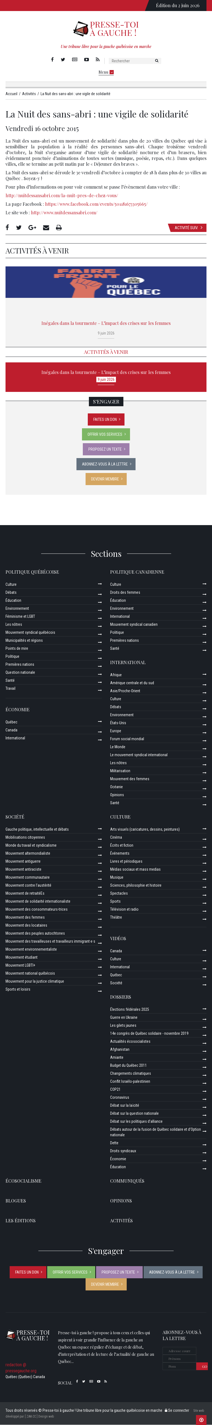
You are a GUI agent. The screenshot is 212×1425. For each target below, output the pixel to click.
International (15, 738)
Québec (11, 722)
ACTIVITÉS (121, 1221)
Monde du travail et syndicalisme (31, 845)
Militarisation (120, 771)
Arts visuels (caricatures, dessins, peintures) (145, 829)
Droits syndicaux (123, 1151)
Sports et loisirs (18, 989)
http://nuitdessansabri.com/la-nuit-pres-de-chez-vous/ (62, 196)
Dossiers (120, 997)
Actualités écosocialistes (130, 1041)
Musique (116, 877)
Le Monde (117, 747)
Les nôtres (14, 624)
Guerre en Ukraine (123, 1017)
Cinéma (116, 837)
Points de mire (17, 648)
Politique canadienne (137, 572)
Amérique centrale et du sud (132, 683)
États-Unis (118, 723)
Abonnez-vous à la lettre (105, 464)
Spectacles (119, 893)
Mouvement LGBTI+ (20, 965)
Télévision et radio (124, 909)
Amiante (116, 1057)
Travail (10, 688)
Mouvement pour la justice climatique (35, 981)
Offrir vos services (105, 434)
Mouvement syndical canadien (134, 624)
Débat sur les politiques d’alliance (136, 1121)
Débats (11, 592)
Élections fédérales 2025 (129, 1009)
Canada (11, 730)
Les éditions (21, 1221)
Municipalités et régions (24, 640)
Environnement (17, 608)
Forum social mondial (127, 739)
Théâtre (116, 917)
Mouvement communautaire (28, 877)
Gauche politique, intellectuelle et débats (37, 829)
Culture (11, 584)
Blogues (16, 1201)
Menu (106, 72)
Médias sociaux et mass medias (135, 869)
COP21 (115, 1089)
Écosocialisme (23, 1181)
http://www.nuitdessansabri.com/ (64, 213)
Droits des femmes (125, 592)
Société (15, 817)
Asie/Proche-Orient (125, 691)
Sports (115, 901)
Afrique (116, 675)
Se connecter (177, 1410)
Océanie (116, 787)
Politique (12, 656)
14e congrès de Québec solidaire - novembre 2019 (149, 1033)
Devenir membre (105, 479)
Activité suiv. (188, 228)
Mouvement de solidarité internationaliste (38, 901)
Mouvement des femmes (129, 779)
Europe (115, 731)
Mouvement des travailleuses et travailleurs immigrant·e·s (50, 941)
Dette (114, 1143)
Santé (10, 680)
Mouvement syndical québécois (30, 632)
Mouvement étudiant (22, 957)
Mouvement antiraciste (23, 869)
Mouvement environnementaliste (31, 949)
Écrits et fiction (121, 845)
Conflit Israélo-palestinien (130, 1081)
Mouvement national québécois (30, 973)
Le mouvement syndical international (139, 755)
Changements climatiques (130, 1073)
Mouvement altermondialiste (28, 853)
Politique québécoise (32, 572)
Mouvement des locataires (26, 925)
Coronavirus (119, 1097)
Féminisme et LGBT (20, 616)
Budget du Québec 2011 (128, 1065)
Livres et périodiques (126, 861)
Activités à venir (106, 352)
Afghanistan (119, 1049)
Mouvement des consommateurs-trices (37, 909)
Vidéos (118, 939)
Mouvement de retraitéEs (25, 893)
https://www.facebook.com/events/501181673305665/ (96, 204)
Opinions (117, 795)
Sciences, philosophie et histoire (135, 885)
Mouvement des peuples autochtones (35, 933)
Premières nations (20, 664)
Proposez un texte (105, 449)
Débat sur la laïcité (124, 1105)
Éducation (13, 600)
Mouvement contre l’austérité (28, 885)
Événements (119, 853)
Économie (18, 710)
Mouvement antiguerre (23, 861)
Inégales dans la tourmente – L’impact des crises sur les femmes (106, 323)
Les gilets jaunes (123, 1025)
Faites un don (105, 420)
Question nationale (20, 672)
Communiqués (127, 1181)
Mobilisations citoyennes (25, 837)
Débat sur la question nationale (134, 1113)
